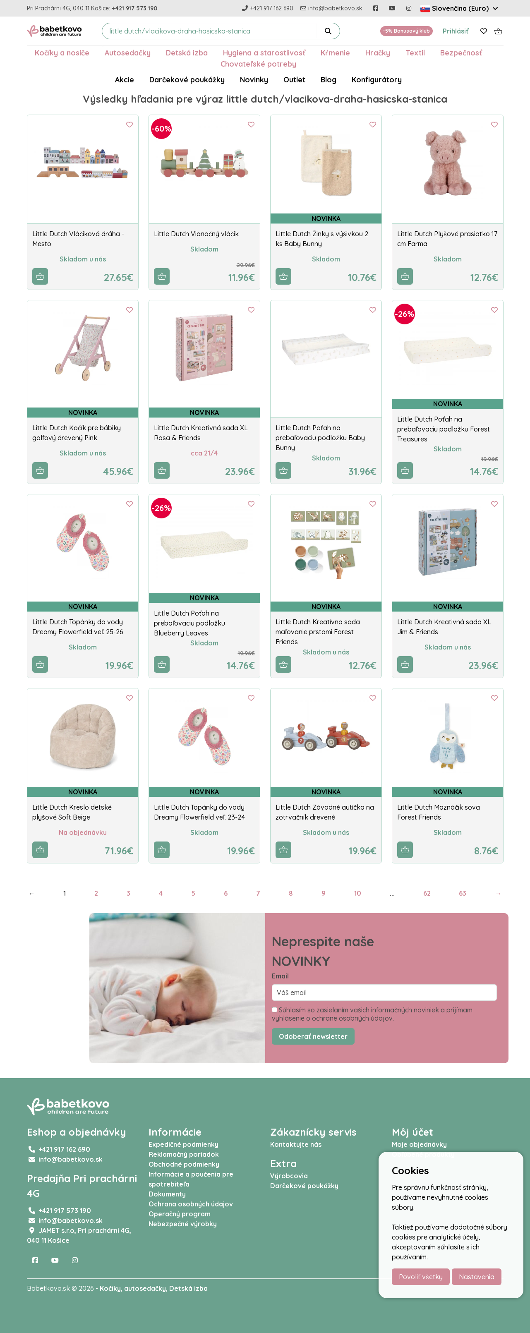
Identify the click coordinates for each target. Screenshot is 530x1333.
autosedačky (145, 1288)
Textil (415, 52)
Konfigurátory (377, 79)
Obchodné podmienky (184, 1164)
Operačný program (180, 1214)
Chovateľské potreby (258, 63)
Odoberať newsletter (313, 1036)
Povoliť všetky (421, 1277)
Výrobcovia (289, 1176)
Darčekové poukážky (187, 79)
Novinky (254, 79)
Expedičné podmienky (183, 1144)
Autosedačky (128, 52)
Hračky (377, 52)
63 (462, 893)
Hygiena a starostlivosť (264, 52)
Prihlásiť (456, 31)
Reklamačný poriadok (184, 1154)
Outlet (294, 79)
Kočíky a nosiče (62, 52)
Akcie (124, 79)
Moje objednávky (419, 1144)
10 (357, 893)
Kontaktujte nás (295, 1144)
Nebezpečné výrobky (183, 1224)
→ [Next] (498, 893)
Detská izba (187, 52)
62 (427, 893)
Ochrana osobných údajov (191, 1204)
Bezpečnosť (461, 52)
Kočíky (110, 1288)
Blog (328, 79)
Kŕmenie (335, 52)
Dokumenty (167, 1194)
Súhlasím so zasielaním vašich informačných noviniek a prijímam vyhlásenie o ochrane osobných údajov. (372, 1014)
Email (280, 976)
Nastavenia (476, 1277)
